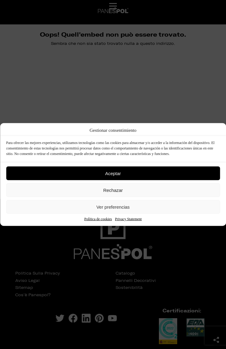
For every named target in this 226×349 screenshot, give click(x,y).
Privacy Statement (128, 219)
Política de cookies (98, 219)
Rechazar (113, 189)
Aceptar (113, 173)
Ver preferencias (113, 206)
